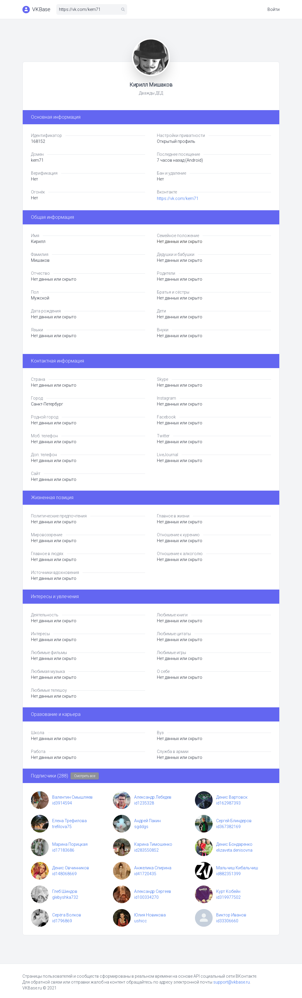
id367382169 (228, 826)
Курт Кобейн (228, 891)
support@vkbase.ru (231, 982)
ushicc (140, 920)
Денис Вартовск (231, 797)
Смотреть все (84, 776)
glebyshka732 (65, 897)
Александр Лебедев (152, 797)
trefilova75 (62, 826)
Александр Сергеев (152, 891)
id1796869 (62, 920)
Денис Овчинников (70, 867)
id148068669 (64, 873)
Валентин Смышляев (72, 797)
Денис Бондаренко (234, 844)
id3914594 (62, 803)
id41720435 (145, 873)
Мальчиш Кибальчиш (237, 867)
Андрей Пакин (147, 820)
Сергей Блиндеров (234, 820)
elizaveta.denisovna (234, 850)
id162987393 (228, 803)
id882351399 (228, 873)
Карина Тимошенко (153, 844)
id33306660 (227, 920)
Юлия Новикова (150, 915)
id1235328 (144, 803)
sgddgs (141, 826)
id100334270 (146, 897)
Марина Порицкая (70, 844)
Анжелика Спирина (152, 867)
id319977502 (228, 897)
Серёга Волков (66, 915)
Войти (273, 9)
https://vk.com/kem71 (177, 198)
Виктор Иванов (231, 915)
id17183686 (63, 850)
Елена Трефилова (69, 820)
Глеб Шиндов (64, 891)
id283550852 (146, 850)
